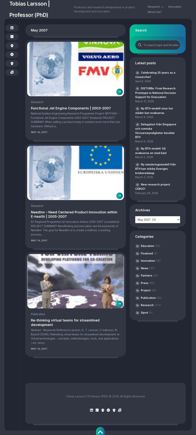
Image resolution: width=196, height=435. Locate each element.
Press (144, 283)
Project (145, 290)
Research (154, 6)
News (144, 268)
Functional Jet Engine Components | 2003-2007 (71, 108)
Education (147, 245)
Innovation (174, 6)
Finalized (147, 253)
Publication (38, 314)
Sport (144, 312)
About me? (155, 12)
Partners (146, 275)
